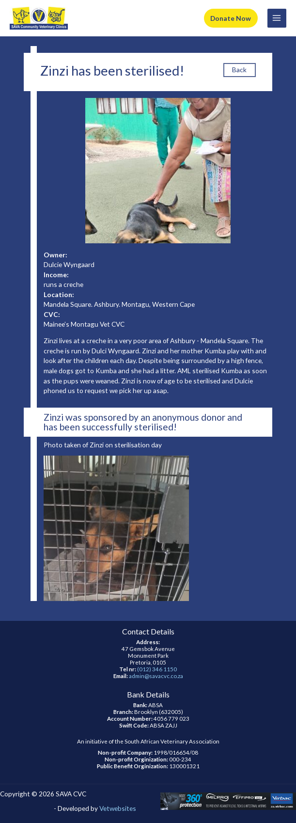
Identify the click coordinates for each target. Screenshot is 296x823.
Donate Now (230, 18)
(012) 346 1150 (157, 669)
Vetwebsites (117, 808)
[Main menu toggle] (276, 18)
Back (239, 69)
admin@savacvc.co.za (156, 676)
